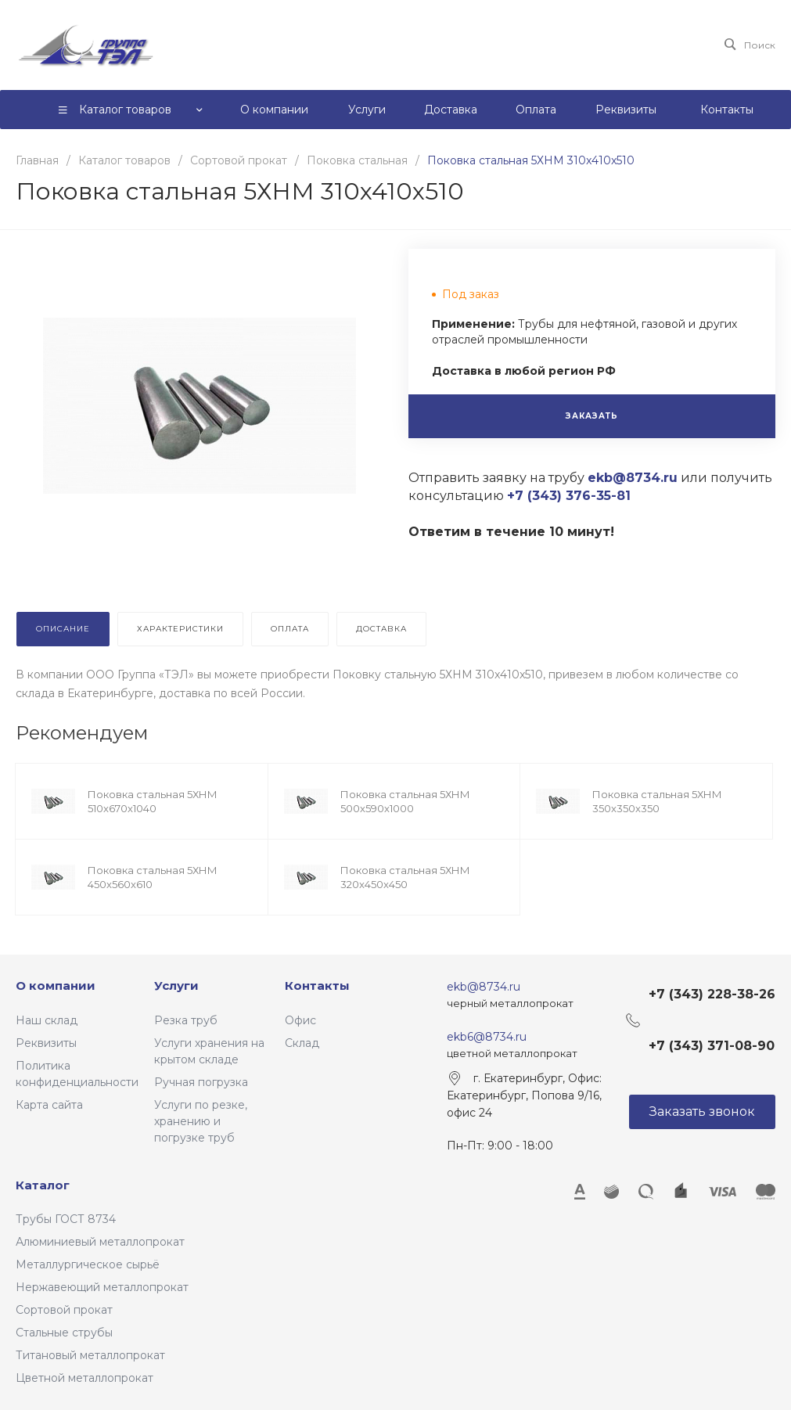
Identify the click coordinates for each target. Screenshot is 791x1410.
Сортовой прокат (64, 1310)
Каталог (43, 1185)
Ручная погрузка (201, 1082)
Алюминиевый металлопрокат (100, 1242)
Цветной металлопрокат (84, 1378)
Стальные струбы (64, 1332)
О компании (55, 985)
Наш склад (46, 1020)
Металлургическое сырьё (88, 1264)
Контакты (317, 985)
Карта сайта (49, 1105)
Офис (300, 1020)
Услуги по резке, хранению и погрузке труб (200, 1121)
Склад (302, 1043)
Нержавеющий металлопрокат (102, 1287)
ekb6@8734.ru (487, 1037)
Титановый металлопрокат (90, 1355)
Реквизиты (46, 1043)
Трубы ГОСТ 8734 (66, 1219)
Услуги (176, 985)
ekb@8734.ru (483, 987)
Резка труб (186, 1020)
